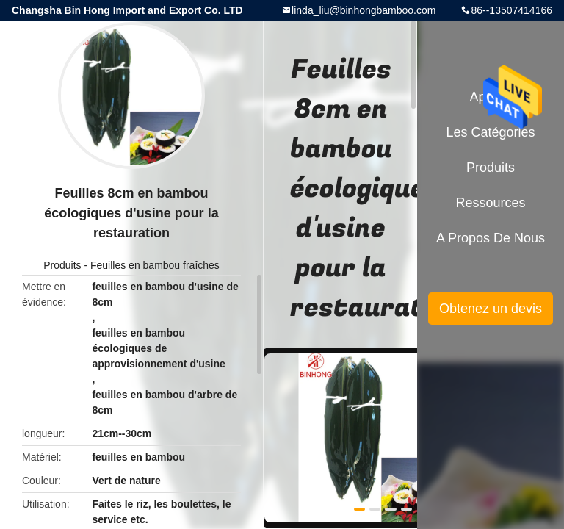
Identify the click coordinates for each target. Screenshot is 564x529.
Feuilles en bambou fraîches (155, 265)
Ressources (490, 202)
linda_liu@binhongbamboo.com (363, 10)
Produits (62, 265)
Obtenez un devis (490, 308)
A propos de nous (490, 238)
